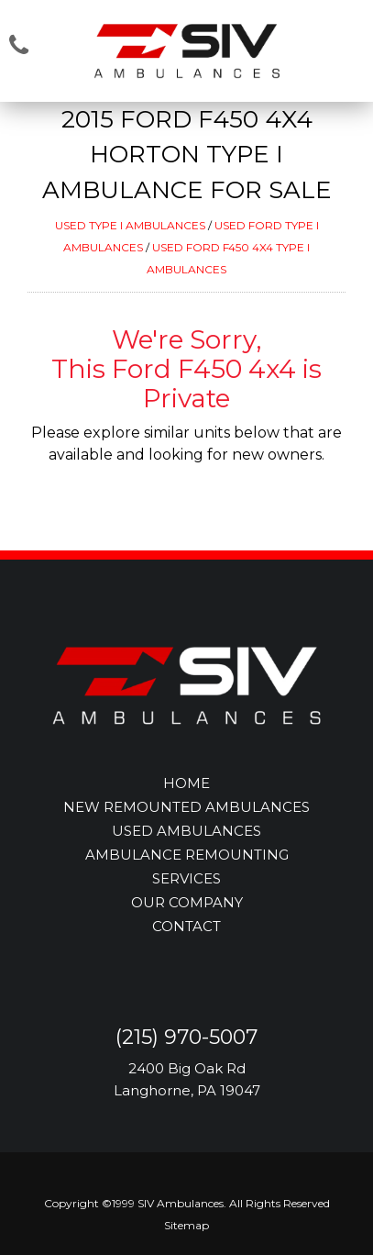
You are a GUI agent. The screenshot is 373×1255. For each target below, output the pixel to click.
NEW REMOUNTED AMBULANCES (186, 807)
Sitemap (186, 1225)
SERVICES (186, 878)
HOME (186, 783)
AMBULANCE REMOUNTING (187, 854)
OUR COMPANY (187, 902)
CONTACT (186, 926)
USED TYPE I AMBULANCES (130, 225)
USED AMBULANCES (186, 830)
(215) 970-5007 (186, 1037)
